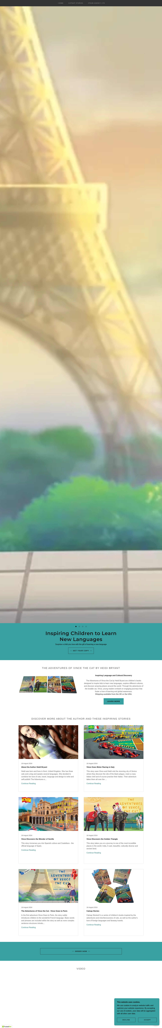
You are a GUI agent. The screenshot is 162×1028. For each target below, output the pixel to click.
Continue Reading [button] (28, 783)
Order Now (81, 951)
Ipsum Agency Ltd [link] (96, 3)
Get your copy (81, 651)
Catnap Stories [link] (75, 3)
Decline (126, 1020)
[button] (75, 626)
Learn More (113, 701)
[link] (48, 758)
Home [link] (60, 3)
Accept (147, 1020)
